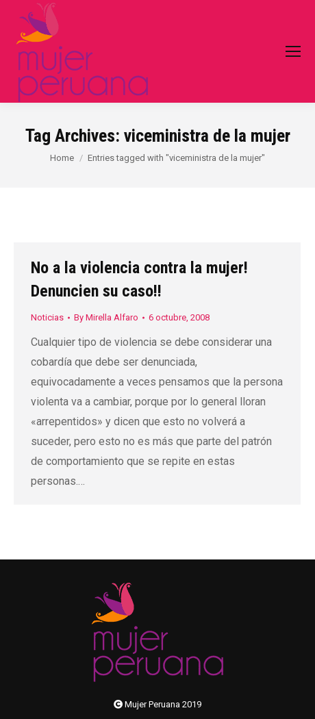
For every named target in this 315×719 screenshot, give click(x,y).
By (106, 317)
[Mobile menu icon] (293, 51)
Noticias (47, 317)
